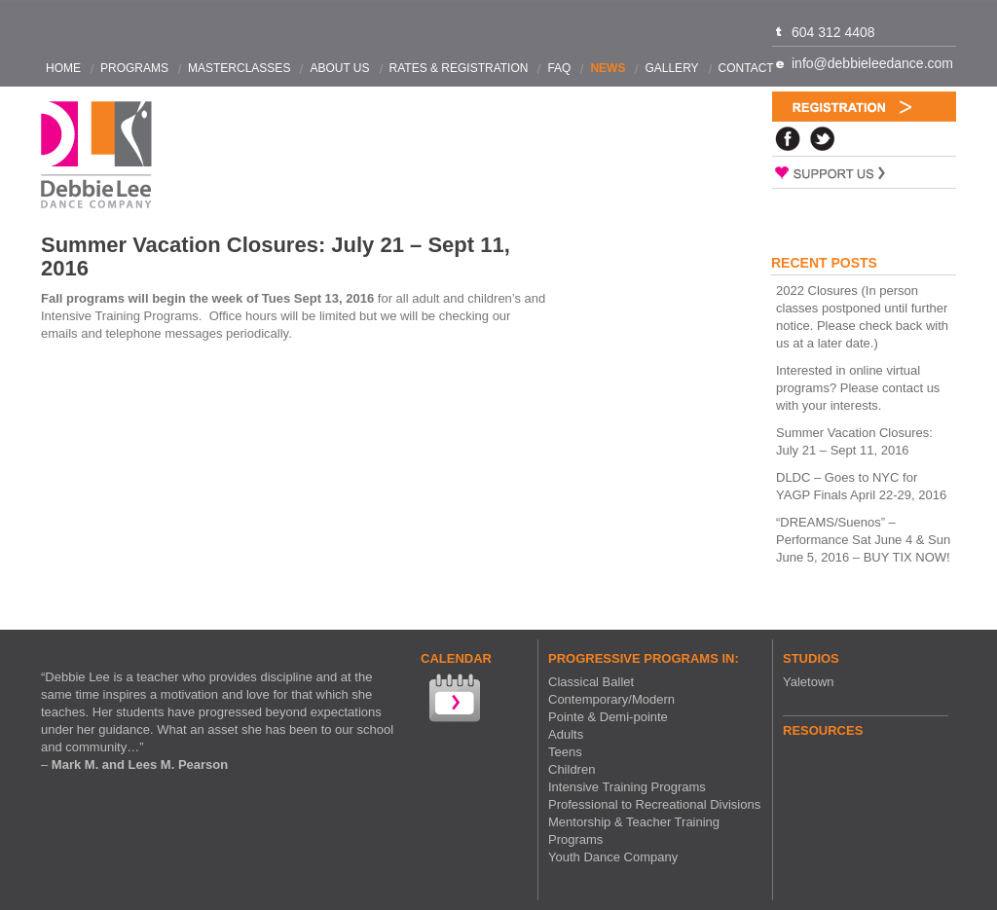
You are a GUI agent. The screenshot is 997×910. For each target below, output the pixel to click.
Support (864, 172)
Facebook (787, 139)
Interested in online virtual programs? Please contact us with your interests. (858, 388)
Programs (134, 68)
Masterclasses (239, 68)
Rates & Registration (459, 68)
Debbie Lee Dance (96, 155)
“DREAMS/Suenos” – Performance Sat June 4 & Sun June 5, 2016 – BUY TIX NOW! (863, 539)
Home (63, 68)
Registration (864, 106)
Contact (746, 68)
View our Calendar (453, 700)
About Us (339, 68)
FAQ (559, 68)
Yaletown (808, 681)
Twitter (822, 139)
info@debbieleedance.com (872, 63)
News (607, 68)
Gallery (671, 68)
